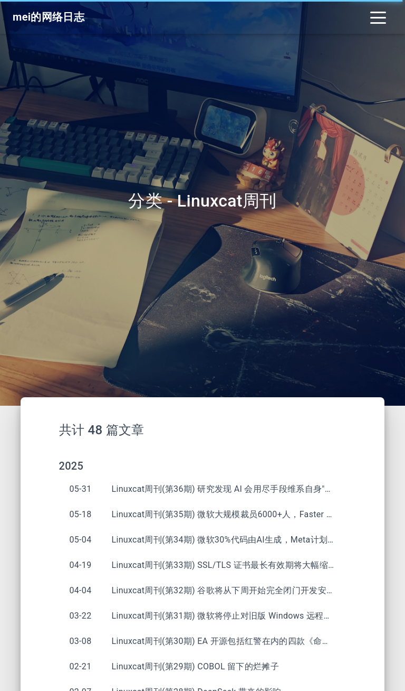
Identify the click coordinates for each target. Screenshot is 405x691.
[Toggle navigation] (378, 17)
